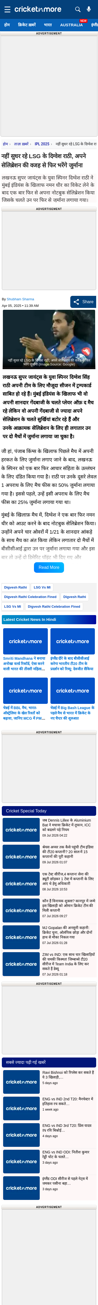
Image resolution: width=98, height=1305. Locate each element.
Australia (71, 25)
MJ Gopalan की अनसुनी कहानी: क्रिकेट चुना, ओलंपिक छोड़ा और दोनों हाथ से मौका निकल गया (67, 932)
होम (7, 25)
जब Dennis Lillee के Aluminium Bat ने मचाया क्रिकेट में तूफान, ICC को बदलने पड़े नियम (66, 825)
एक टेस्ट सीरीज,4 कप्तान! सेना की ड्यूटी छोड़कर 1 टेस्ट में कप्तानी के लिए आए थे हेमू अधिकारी (68, 879)
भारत (48, 25)
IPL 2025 (42, 144)
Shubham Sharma (20, 299)
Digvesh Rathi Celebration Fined (30, 597)
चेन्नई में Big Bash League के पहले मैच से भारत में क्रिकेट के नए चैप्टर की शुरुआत (72, 713)
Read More (49, 567)
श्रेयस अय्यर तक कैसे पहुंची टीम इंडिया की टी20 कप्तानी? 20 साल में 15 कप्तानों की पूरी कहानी (68, 852)
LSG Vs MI (42, 587)
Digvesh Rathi (15, 587)
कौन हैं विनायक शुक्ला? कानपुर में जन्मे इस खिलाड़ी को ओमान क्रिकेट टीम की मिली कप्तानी (68, 905)
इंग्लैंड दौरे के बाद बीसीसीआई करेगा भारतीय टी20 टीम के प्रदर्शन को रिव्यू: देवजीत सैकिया (71, 663)
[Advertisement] (49, 85)
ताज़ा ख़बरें (21, 144)
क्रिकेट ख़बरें (27, 25)
